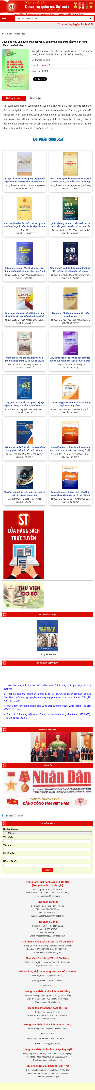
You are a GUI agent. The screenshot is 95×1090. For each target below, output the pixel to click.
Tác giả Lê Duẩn (47, 654)
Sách (9, 33)
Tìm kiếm (47, 870)
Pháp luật (20, 33)
